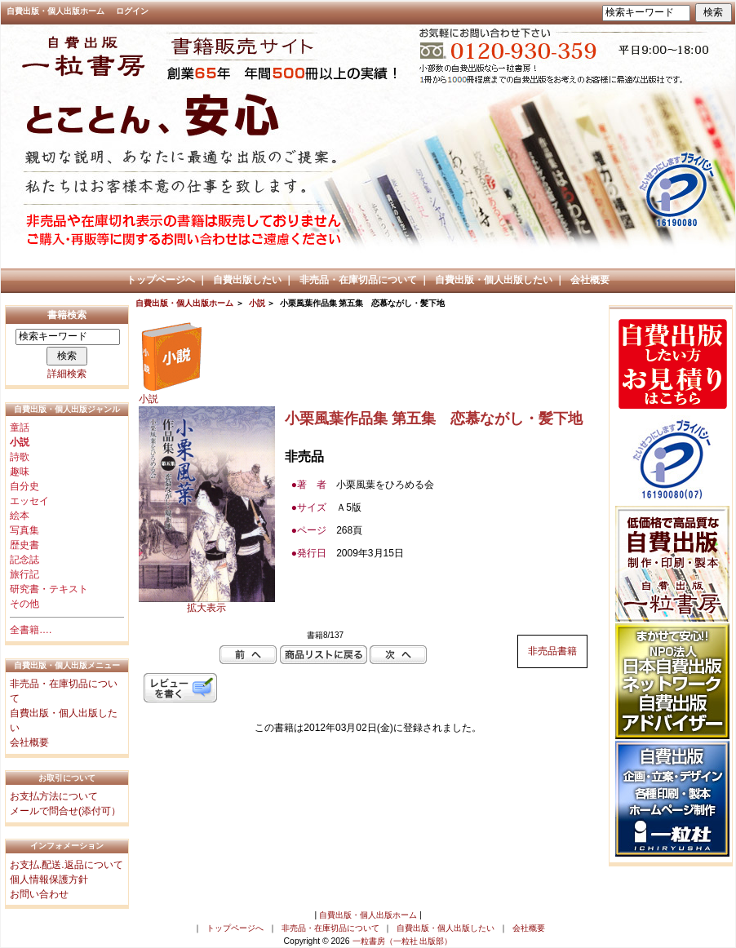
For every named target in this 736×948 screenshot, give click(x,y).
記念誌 (24, 559)
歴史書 (24, 545)
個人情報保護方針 (49, 879)
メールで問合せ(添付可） (65, 811)
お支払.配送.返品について (66, 864)
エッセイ (29, 501)
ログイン (132, 11)
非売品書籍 (552, 651)
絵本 (19, 515)
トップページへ (160, 280)
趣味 (19, 471)
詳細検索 (66, 373)
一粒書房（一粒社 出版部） (402, 941)
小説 (257, 303)
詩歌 (19, 457)
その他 (24, 603)
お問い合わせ (39, 894)
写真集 (24, 530)
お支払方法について (54, 796)
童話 (19, 427)
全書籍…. (30, 630)
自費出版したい (247, 280)
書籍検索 (66, 315)
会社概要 (590, 280)
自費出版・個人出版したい (493, 280)
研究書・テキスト (49, 589)
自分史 (24, 486)
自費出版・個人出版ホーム (55, 11)
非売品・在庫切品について (358, 280)
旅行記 (24, 574)
